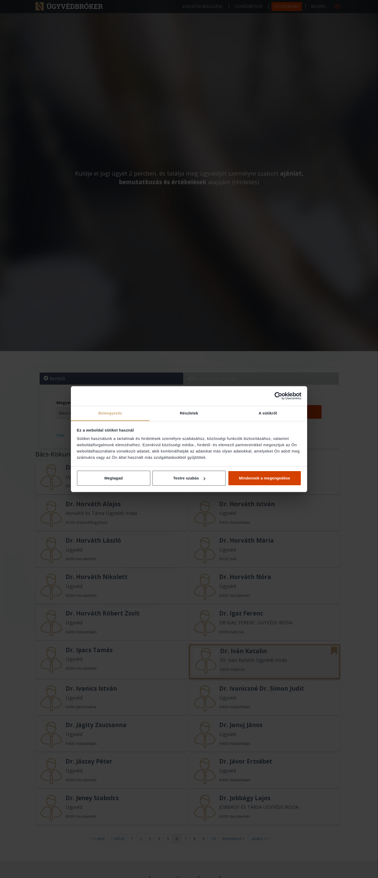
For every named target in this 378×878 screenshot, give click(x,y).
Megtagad (113, 478)
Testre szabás (189, 478)
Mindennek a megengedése (264, 478)
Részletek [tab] (189, 413)
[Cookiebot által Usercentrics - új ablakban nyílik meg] (278, 396)
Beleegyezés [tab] (110, 413)
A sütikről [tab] (268, 413)
